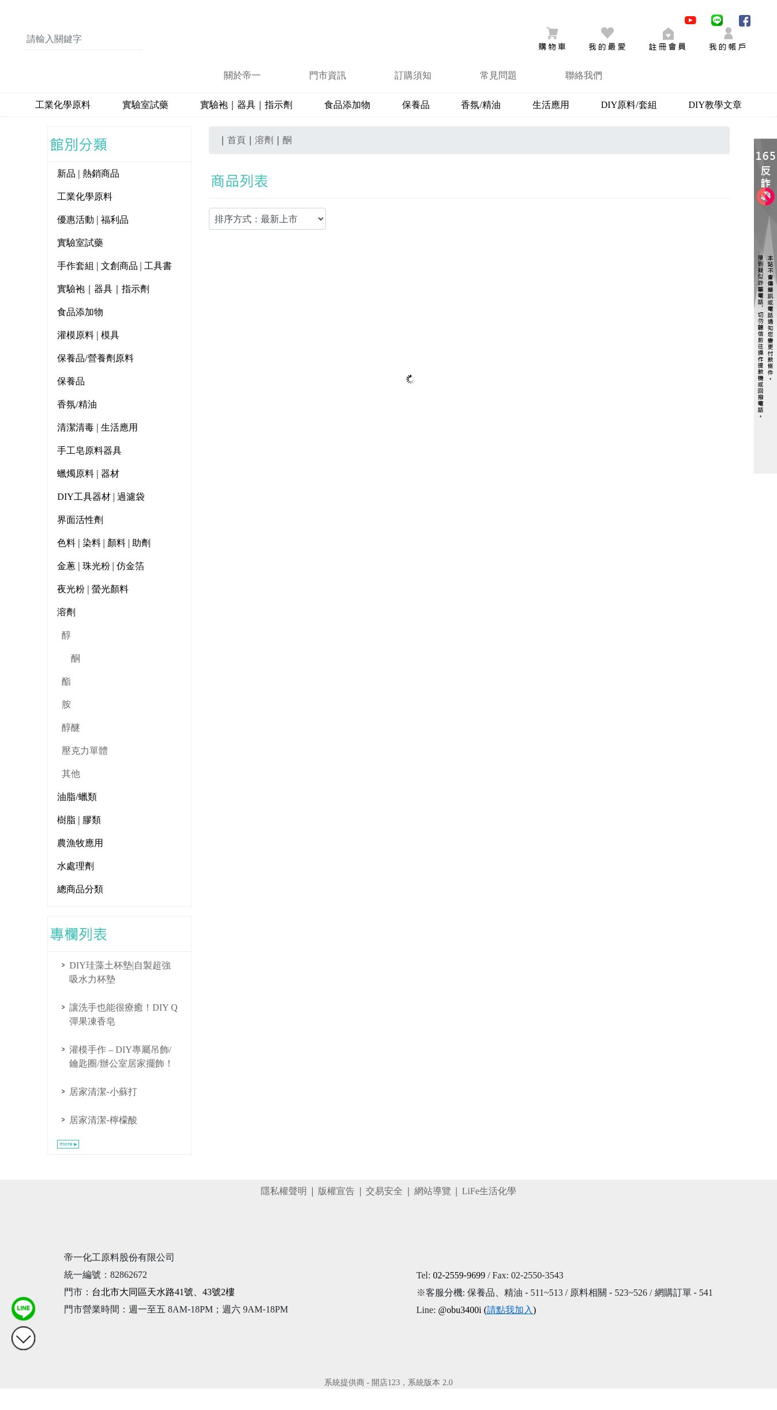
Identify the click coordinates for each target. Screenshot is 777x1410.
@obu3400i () (487, 1331)
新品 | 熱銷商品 (88, 195)
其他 (71, 795)
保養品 (416, 126)
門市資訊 (327, 97)
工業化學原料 (63, 126)
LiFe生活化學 (489, 1212)
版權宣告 (336, 1212)
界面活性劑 (80, 541)
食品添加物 (347, 126)
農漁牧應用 (80, 864)
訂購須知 (413, 97)
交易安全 (384, 1212)
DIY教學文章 (715, 126)
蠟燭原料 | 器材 (88, 495)
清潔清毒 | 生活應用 (97, 449)
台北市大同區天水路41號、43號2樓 (163, 1313)
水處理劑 (75, 887)
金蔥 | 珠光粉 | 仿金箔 (100, 587)
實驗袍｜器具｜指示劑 (246, 126)
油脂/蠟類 (76, 818)
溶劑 (66, 633)
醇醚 (71, 749)
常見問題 (498, 97)
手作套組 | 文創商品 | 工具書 (114, 287)
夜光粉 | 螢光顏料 (92, 610)
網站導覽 (432, 1212)
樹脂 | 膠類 (78, 841)
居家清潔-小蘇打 (103, 1113)
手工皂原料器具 (89, 472)
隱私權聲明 (284, 1212)
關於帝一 (242, 97)
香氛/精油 (480, 126)
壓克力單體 (85, 772)
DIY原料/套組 (629, 126)
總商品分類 (80, 910)
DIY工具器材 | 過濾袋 (101, 518)
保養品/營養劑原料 (95, 379)
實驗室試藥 (145, 126)
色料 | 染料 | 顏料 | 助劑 (104, 564)
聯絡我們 (583, 97)
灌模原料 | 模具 (88, 356)
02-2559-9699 (459, 1296)
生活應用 (550, 126)
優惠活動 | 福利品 (92, 241)
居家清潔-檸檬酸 (103, 1141)
